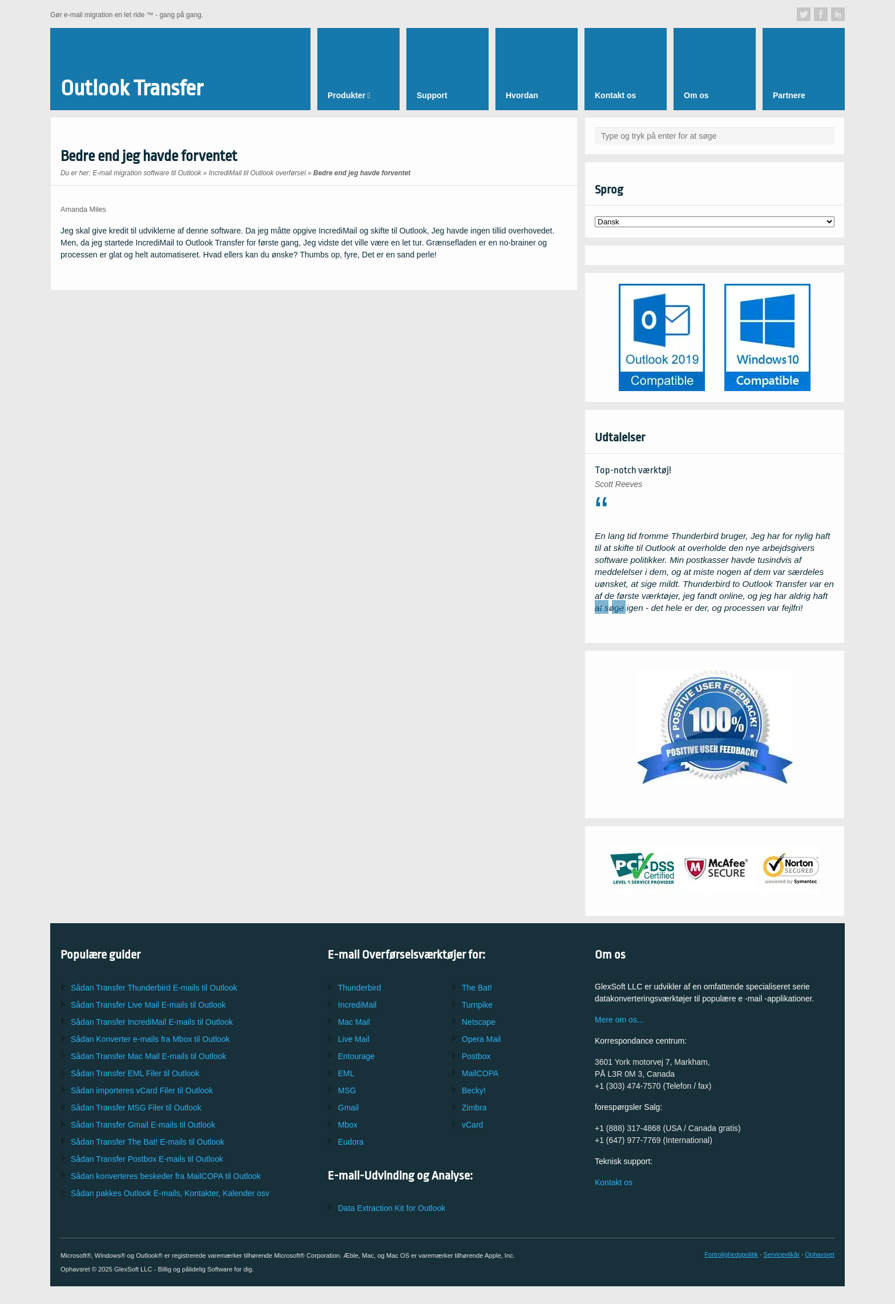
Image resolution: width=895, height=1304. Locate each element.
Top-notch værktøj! (633, 470)
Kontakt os (613, 1182)
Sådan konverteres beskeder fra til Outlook (166, 1176)
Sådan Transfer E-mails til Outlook (154, 987)
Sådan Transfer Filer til (135, 1073)
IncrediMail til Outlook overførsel (257, 173)
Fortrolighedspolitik (731, 1254)
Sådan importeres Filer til (142, 1090)
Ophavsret (819, 1254)
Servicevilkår (781, 1254)
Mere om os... (619, 1019)
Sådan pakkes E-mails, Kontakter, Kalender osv (170, 1193)
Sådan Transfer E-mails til (148, 1004)
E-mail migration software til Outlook (146, 173)
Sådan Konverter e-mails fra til (150, 1039)
